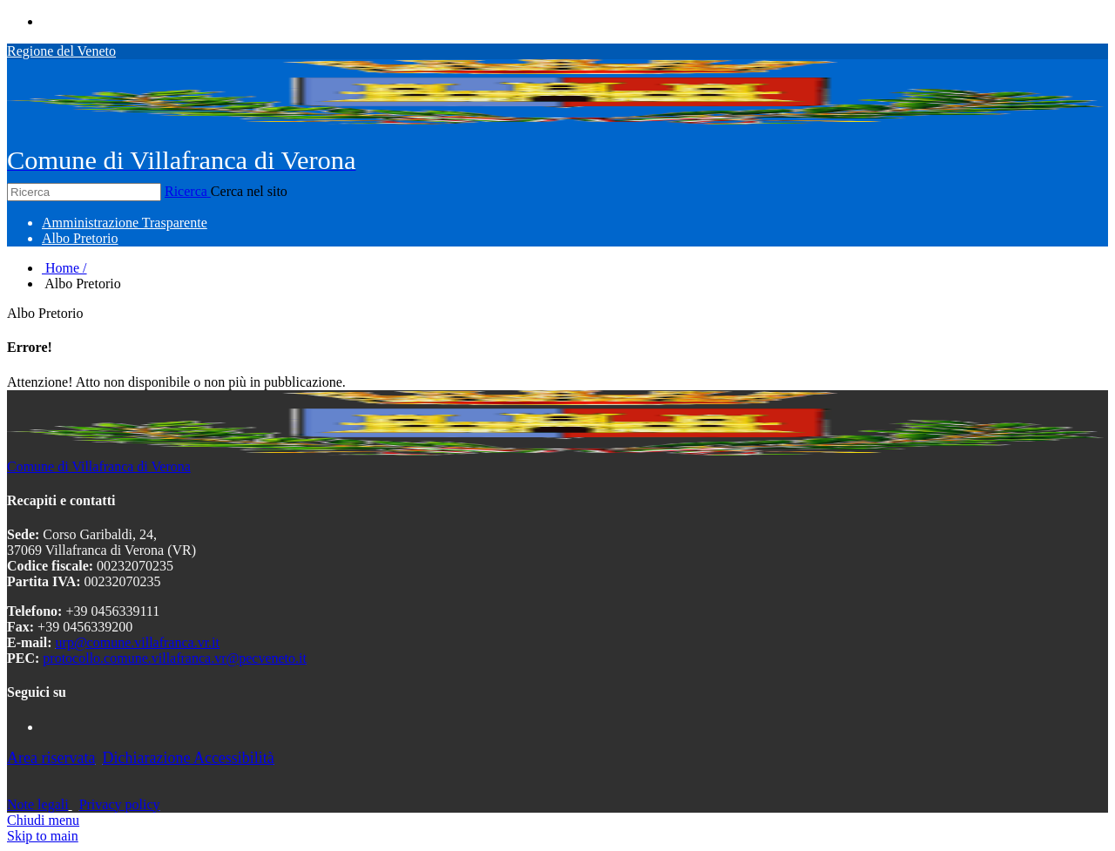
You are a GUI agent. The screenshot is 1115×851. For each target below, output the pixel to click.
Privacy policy (119, 804)
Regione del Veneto (61, 51)
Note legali (38, 804)
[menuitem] (124, 222)
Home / (64, 267)
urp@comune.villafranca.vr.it (138, 642)
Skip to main (42, 835)
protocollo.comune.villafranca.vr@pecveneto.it (175, 658)
